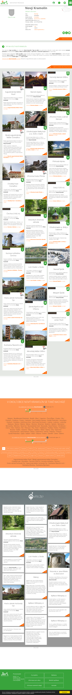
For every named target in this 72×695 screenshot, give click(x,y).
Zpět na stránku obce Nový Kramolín (62, 67)
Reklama (54, 675)
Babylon (10, 418)
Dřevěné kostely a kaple (31, 126)
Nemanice (61, 424)
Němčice (16, 426)
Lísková (50, 422)
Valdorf (28, 433)
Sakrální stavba (6, 87)
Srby (52, 430)
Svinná (46, 432)
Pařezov (17, 428)
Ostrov (8, 428)
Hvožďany (16, 422)
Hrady (6, 179)
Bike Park (52, 288)
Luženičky (63, 422)
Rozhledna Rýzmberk (43, 465)
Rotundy (62, 452)
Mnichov (34, 424)
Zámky (29, 302)
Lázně (9, 455)
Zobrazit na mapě (12, 227)
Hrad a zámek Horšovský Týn (16, 463)
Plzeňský (36, 14)
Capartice (43, 418)
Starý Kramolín (14, 432)
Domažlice (36, 17)
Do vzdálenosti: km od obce (31, 407)
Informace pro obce (34, 680)
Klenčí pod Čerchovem (39, 422)
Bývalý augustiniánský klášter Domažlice (45, 459)
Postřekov (62, 428)
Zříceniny (29, 171)
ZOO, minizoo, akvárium (13, 448)
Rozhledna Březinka (28, 465)
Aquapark (23, 448)
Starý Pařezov (25, 432)
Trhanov (58, 432)
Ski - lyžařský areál (52, 264)
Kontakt (54, 685)
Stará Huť (58, 430)
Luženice (56, 422)
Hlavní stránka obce (67, 39)
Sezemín (24, 430)
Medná (22, 424)
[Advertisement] (36, 388)
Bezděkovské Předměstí (21, 418)
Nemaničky (9, 426)
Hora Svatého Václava (39, 420)
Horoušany (63, 420)
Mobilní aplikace (54, 680)
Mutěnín (47, 424)
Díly (62, 418)
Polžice (56, 428)
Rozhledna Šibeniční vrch (56, 463)
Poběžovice (43, 428)
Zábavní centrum (52, 313)
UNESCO (31, 448)
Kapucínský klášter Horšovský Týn (36, 463)
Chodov (57, 418)
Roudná (12, 430)
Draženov (15, 420)
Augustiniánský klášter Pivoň (22, 459)
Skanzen (29, 87)
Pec (22, 428)
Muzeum (29, 346)
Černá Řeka (50, 418)
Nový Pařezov (53, 426)
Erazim (22, 420)
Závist (56, 433)
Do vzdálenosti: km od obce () (29, 437)
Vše (4, 448)
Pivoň (37, 428)
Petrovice (28, 428)
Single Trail (33, 455)
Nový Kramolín (36, 8)
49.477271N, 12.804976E (39, 18)
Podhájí (50, 428)
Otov (12, 428)
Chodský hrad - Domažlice (20, 461)
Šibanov (30, 430)
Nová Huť (24, 426)
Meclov (17, 424)
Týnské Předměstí (14, 433)
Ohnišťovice (61, 426)
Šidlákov (36, 430)
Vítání (33, 433)
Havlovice (28, 420)
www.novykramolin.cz (39, 29)
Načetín (54, 424)
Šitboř (42, 430)
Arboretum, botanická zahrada (32, 215)
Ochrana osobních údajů (34, 685)
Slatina (48, 430)
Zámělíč (50, 433)
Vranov (44, 433)
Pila (33, 428)
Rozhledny (6, 248)
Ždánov (61, 433)
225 (35, 26)
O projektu (34, 675)
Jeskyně (68, 452)
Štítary (32, 432)
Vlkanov (38, 433)
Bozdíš (32, 418)
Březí (37, 418)
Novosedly (44, 426)
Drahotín (8, 420)
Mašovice (11, 424)
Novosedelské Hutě (34, 426)
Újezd (22, 433)
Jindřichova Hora (26, 422)
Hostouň (9, 422)
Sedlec (18, 430)
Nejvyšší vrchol (6, 209)
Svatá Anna (39, 432)
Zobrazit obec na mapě (11, 58)
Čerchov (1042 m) (34, 461)
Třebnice (52, 432)
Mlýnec (28, 424)
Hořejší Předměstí (52, 420)
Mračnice (41, 424)
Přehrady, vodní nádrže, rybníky (33, 262)
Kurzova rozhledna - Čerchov (50, 461)
